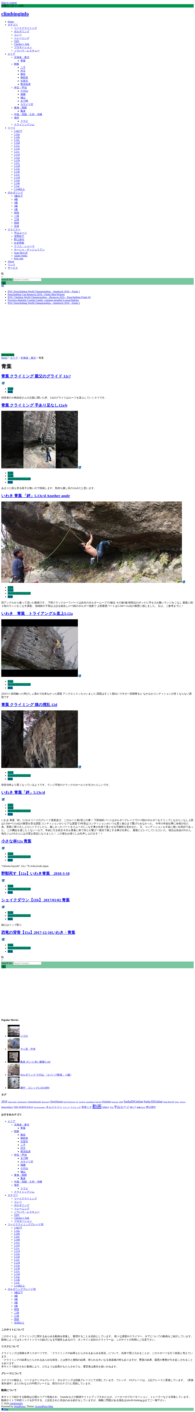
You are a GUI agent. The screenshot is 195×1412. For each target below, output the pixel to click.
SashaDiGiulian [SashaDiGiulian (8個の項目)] (133, 1101)
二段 (16, 216)
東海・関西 (20, 107)
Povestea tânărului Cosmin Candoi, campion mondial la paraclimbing (43, 300)
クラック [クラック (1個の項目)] (66, 1107)
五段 (16, 226)
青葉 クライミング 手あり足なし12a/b (34, 405)
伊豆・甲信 (20, 87)
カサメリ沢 (26, 104)
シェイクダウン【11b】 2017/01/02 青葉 (35, 900)
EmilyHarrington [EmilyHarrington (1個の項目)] (69, 1102)
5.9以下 (18, 131)
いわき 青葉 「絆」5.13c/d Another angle (35, 496)
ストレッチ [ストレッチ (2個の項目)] (76, 1107)
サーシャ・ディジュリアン (29, 249)
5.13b (17, 171)
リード (11, 127)
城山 (23, 97)
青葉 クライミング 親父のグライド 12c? (36, 376)
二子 (23, 67)
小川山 (24, 91)
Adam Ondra (20, 255)
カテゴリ (13, 24)
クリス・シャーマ (24, 246)
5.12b (17, 160)
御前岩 (24, 77)
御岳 (23, 74)
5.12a (17, 157)
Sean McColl (20, 252)
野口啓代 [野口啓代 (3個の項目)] (151, 1107)
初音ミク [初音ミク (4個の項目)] (87, 1107)
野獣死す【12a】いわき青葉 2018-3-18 (35, 873)
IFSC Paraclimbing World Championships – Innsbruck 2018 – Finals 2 (44, 303)
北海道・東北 (21, 57)
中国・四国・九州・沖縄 (28, 114)
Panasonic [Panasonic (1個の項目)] (115, 1102)
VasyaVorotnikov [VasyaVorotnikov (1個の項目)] (39, 1107)
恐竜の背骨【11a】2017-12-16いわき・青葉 (38, 932)
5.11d (17, 154)
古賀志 (24, 80)
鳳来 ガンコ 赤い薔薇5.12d (35, 1061)
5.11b (17, 148)
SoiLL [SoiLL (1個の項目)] (177, 1102)
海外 (16, 117)
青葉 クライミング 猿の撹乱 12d (29, 705)
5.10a (17, 134)
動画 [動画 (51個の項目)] (97, 1106)
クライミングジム (24, 124)
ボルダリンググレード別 (22, 1289)
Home (11, 21)
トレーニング (21, 38)
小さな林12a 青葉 (16, 841)
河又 (23, 70)
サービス (13, 267)
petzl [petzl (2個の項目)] (121, 1102)
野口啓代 (19, 239)
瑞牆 (23, 94)
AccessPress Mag (44, 1406)
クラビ (24, 121)
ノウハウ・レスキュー (27, 50)
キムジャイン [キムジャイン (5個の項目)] (54, 1107)
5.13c (17, 174)
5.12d (17, 166)
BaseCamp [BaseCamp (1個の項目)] (45, 1102)
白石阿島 (19, 243)
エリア (11, 54)
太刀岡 (24, 101)
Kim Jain (18, 258)
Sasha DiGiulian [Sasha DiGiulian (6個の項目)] (153, 1101)
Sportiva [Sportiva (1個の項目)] (182, 1102)
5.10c (17, 140)
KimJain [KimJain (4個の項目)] (106, 1101)
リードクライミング (25, 28)
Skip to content (9, 2)
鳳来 (23, 111)
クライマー (14, 229)
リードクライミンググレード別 (25, 1224)
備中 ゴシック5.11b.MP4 (34, 1087)
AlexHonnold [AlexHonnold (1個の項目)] (21, 1102)
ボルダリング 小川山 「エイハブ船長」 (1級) (45, 1074)
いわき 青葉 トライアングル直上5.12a (37, 613)
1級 (16, 209)
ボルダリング (21, 31)
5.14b (17, 183)
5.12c (17, 163)
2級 (16, 206)
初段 (16, 212)
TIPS (16, 41)
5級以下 (18, 196)
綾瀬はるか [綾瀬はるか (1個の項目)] (141, 1107)
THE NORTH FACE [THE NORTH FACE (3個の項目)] (23, 1107)
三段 (16, 219)
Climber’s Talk (21, 44)
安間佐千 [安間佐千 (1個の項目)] (105, 1107)
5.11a (17, 146)
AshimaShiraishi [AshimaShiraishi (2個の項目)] (34, 1102)
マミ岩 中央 (28, 1049)
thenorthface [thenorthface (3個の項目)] (7, 1107)
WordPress (20, 1406)
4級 (16, 199)
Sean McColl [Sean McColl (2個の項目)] (168, 1102)
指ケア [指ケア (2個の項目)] (133, 1107)
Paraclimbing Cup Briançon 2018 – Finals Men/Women (36, 294)
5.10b (17, 137)
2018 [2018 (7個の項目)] (4, 1101)
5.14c (17, 186)
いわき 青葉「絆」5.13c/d (23, 792)
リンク (11, 264)
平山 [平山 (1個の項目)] (111, 1107)
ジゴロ (24, 1036)
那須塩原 (25, 84)
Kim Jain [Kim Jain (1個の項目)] (98, 1102)
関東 (16, 64)
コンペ (18, 34)
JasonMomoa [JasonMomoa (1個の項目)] (90, 1102)
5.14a (17, 180)
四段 (16, 222)
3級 (16, 202)
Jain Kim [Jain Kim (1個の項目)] (82, 1102)
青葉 (23, 60)
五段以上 (19, 1322)
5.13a (17, 169)
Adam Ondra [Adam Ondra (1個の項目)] (12, 1102)
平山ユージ (20, 232)
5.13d (17, 177)
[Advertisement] (97, 329)
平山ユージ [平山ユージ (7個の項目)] (121, 1107)
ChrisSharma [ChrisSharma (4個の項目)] (56, 1101)
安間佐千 (19, 236)
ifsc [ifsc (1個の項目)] (77, 1102)
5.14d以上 (19, 189)
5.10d (17, 143)
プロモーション (23, 47)
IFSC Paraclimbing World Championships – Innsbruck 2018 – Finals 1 (44, 291)
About (11, 261)
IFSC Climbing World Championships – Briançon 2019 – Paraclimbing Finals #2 (49, 297)
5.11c (17, 151)
